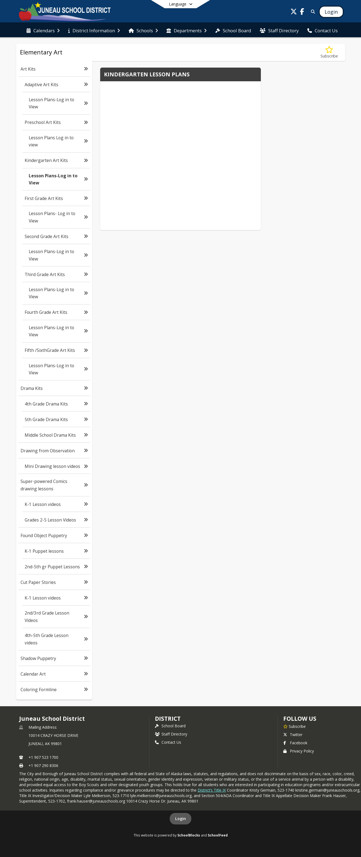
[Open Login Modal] (331, 12)
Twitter (292, 734)
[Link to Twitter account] (294, 12)
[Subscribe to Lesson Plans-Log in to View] (329, 52)
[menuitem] (43, 30)
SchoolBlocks (188, 835)
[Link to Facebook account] (302, 12)
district (168, 718)
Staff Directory (171, 734)
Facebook (295, 742)
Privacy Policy (298, 751)
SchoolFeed (218, 835)
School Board (170, 725)
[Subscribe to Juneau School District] (294, 726)
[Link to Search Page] (312, 11)
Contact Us (168, 742)
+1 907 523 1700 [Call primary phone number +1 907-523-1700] (43, 757)
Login (180, 818)
